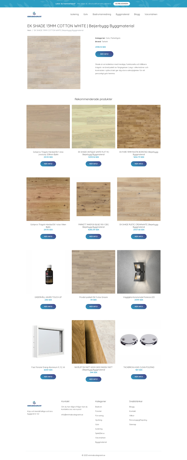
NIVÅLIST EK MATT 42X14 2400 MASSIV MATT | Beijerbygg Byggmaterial (93, 369)
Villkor (131, 416)
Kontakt (132, 412)
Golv (85, 14)
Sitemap (132, 425)
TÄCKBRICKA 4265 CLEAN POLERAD (138, 368)
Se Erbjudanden (121, 4)
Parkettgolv (115, 39)
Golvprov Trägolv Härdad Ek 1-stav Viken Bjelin (48, 226)
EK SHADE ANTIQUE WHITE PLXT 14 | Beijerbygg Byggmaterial (93, 153)
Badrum (98, 407)
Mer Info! (104, 55)
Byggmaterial (122, 14)
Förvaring (99, 416)
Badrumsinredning (102, 14)
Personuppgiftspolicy (138, 420)
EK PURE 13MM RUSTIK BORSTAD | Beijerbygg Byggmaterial (138, 153)
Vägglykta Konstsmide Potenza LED (139, 298)
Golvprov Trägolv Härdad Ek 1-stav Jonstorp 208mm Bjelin (48, 153)
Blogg (137, 14)
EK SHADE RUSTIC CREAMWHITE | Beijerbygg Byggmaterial (139, 226)
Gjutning (98, 420)
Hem (29, 31)
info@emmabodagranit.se (72, 415)
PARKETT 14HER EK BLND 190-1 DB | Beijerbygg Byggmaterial (93, 226)
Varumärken (151, 14)
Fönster (98, 412)
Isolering (74, 14)
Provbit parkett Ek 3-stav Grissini (93, 298)
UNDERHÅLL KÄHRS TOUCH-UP (48, 298)
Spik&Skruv (100, 434)
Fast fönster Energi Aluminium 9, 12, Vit (48, 368)
